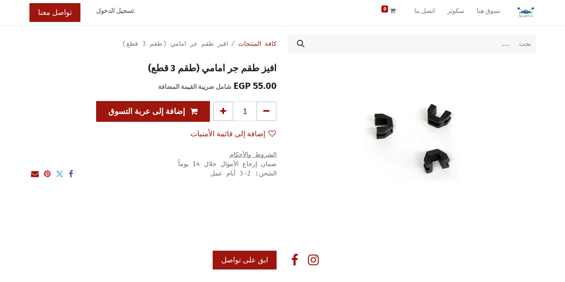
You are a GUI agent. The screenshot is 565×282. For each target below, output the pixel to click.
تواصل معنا (55, 12)
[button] (153, 111)
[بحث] (300, 43)
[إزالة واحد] (266, 111)
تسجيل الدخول (115, 10)
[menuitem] (488, 12)
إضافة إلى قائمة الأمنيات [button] (233, 133)
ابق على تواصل (244, 259)
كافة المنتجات (257, 44)
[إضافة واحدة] (223, 111)
